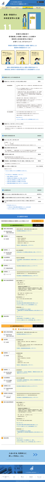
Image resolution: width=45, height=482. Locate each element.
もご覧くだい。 (29, 320)
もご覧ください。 (24, 230)
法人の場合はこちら (37, 220)
